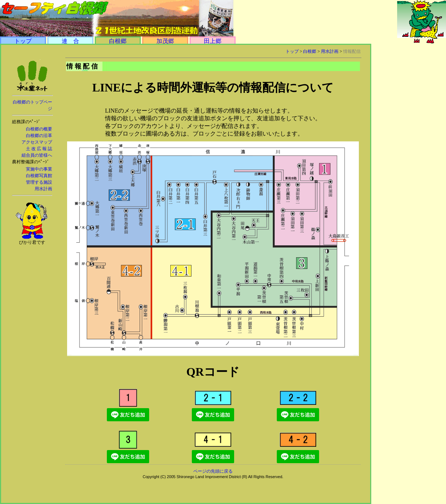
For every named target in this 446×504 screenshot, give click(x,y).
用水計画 (43, 188)
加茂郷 (165, 41)
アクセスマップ (37, 142)
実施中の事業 (39, 169)
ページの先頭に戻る (213, 471)
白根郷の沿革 (39, 135)
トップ (23, 41)
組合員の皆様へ (37, 155)
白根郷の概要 (39, 129)
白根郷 (118, 41)
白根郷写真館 (39, 175)
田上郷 (212, 41)
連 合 (70, 41)
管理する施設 (39, 182)
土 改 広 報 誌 (39, 148)
